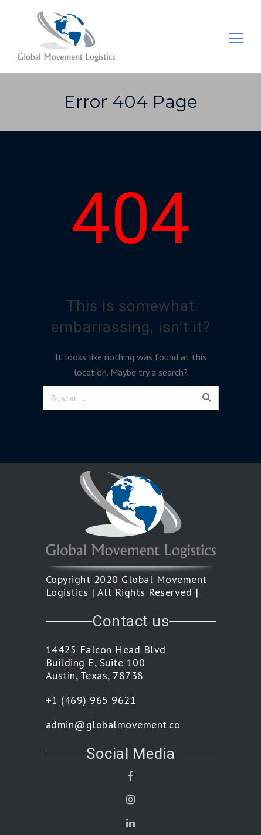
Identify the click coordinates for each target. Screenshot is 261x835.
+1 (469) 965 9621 (91, 700)
